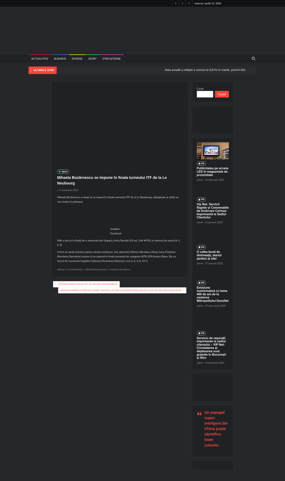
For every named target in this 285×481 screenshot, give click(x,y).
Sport (92, 58)
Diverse (77, 58)
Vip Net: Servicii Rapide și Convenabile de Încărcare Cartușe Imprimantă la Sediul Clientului (213, 211)
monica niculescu (120, 269)
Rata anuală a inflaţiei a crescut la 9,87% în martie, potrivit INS (205, 69)
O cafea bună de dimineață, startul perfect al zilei (209, 255)
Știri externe (111, 58)
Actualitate (39, 58)
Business (60, 58)
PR (203, 163)
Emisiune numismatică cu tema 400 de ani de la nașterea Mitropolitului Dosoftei (213, 294)
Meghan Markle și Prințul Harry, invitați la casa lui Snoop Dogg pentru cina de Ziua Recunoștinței (121, 290)
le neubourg (74, 269)
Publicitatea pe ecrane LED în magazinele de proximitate (213, 171)
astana (61, 269)
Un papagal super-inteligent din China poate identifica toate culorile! (216, 428)
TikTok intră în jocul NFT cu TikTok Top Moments (88, 284)
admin (200, 179)
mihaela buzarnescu (96, 269)
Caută (200, 88)
